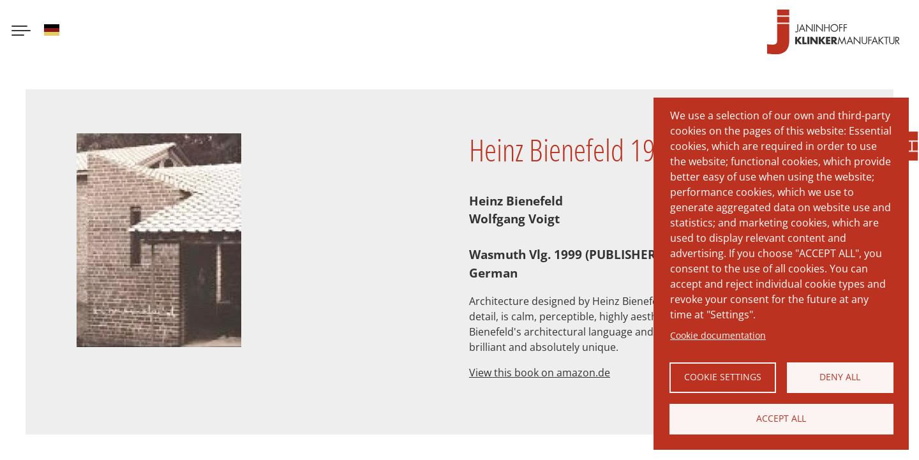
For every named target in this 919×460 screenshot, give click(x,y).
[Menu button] (21, 31)
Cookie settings (722, 377)
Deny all (839, 377)
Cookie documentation (718, 335)
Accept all (781, 418)
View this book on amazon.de (539, 373)
